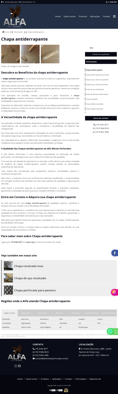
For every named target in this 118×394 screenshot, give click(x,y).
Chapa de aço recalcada (30, 278)
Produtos (83, 16)
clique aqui (30, 242)
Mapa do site (95, 379)
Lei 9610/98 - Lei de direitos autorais (15, 336)
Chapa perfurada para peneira (35, 290)
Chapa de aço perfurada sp (95, 89)
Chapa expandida (91, 99)
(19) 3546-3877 (100, 124)
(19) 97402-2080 (101, 132)
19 (111, 2)
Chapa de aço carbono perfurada (97, 85)
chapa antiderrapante (13, 78)
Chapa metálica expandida (94, 104)
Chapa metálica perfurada (94, 109)
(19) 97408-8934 (101, 128)
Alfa (91, 48)
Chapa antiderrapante (94, 70)
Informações (91, 62)
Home (58, 16)
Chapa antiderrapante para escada (97, 75)
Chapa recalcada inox (28, 266)
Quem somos (70, 16)
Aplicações (95, 16)
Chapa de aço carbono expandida (97, 80)
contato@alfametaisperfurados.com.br (50, 358)
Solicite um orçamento (100, 54)
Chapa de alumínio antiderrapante (97, 94)
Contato (106, 16)
